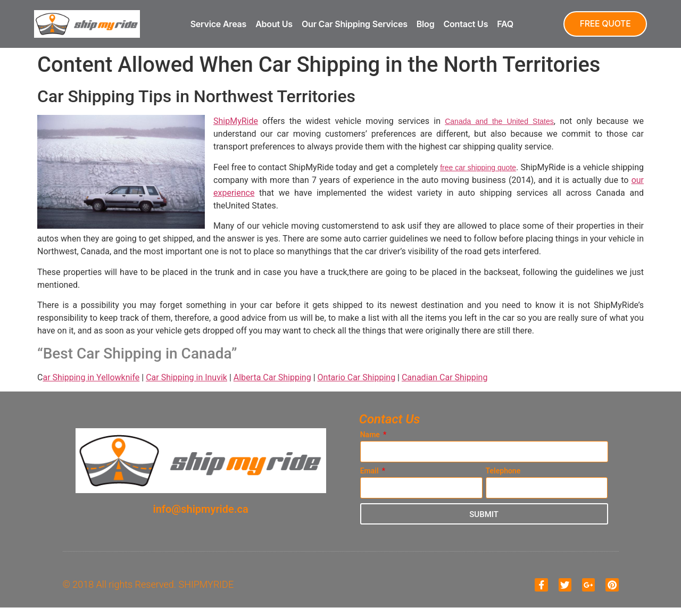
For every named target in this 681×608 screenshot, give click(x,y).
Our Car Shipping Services (353, 24)
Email (370, 471)
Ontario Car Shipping (357, 377)
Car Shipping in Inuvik (186, 377)
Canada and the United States (499, 121)
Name (371, 435)
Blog (424, 24)
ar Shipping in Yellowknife (91, 377)
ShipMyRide (235, 121)
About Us (273, 24)
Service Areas (217, 24)
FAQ (504, 24)
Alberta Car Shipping (272, 377)
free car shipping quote (478, 167)
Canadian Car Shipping (444, 377)
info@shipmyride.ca (200, 509)
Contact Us (464, 24)
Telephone (503, 471)
